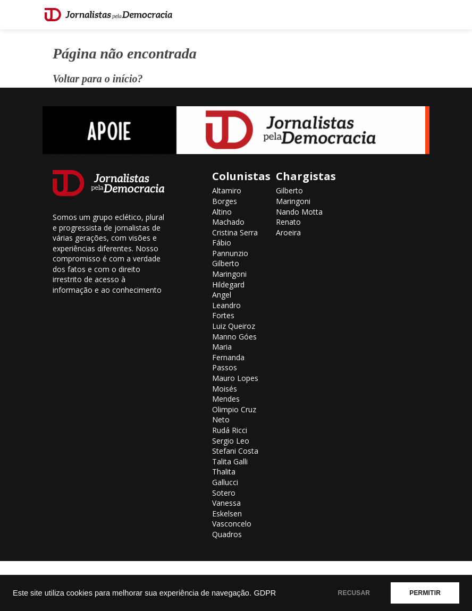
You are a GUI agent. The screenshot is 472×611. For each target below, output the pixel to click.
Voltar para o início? (97, 78)
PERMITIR (425, 593)
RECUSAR (354, 593)
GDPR (265, 593)
